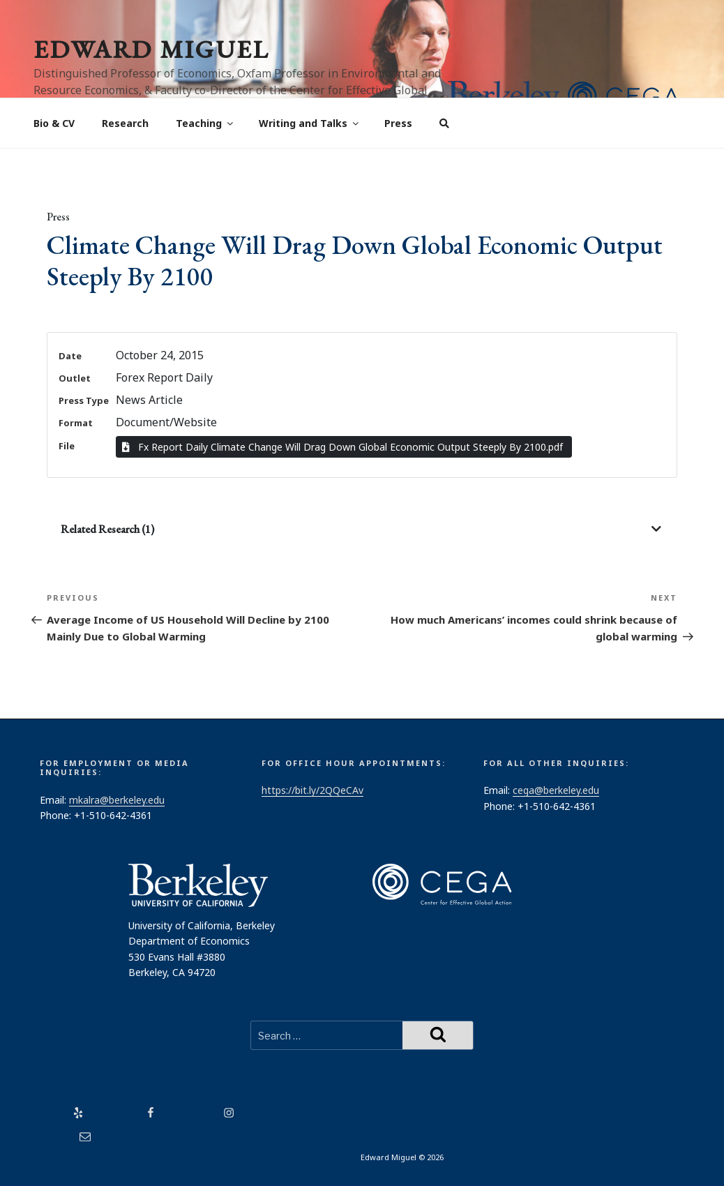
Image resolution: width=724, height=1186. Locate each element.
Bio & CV (54, 123)
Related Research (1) (107, 529)
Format (76, 422)
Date (70, 356)
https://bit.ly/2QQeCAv (312, 790)
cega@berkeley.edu (556, 790)
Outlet (75, 378)
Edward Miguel (151, 49)
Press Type (84, 400)
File (67, 446)
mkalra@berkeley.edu (117, 799)
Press (398, 123)
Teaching (205, 123)
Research (125, 123)
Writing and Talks (310, 123)
